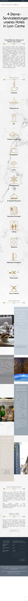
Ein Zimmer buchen (21, 346)
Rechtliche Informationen (20, 567)
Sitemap (11, 567)
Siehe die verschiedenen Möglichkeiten (7, 472)
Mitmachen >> (14, 530)
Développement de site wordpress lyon (14, 573)
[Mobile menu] (27, 4)
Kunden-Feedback (5, 567)
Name (13, 545)
